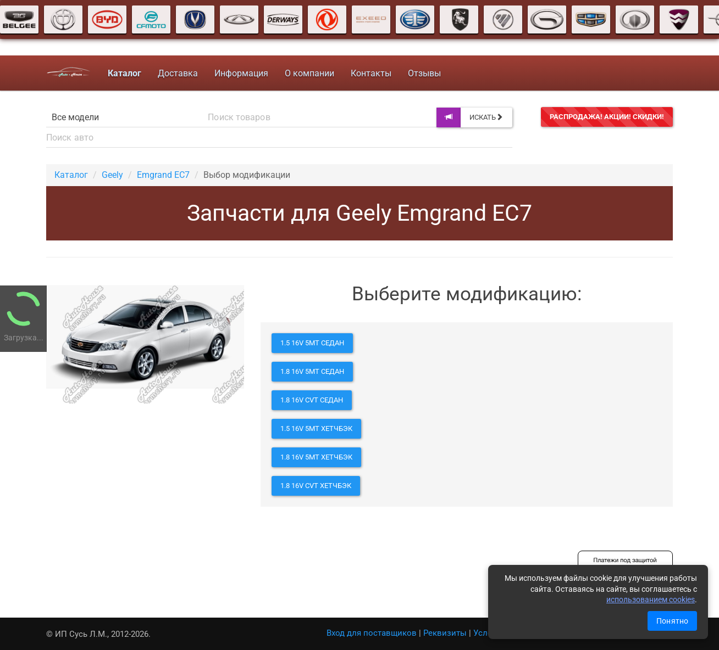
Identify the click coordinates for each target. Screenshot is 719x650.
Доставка (177, 73)
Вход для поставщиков (372, 633)
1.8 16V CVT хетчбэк (315, 485)
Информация (241, 73)
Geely (112, 175)
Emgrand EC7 (163, 175)
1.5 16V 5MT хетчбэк (316, 428)
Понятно (672, 621)
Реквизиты (445, 633)
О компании (309, 73)
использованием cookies (650, 599)
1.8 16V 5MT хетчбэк (316, 457)
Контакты (370, 73)
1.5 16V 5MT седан (312, 343)
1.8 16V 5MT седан (312, 371)
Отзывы (423, 73)
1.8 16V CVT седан (311, 400)
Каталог (71, 175)
